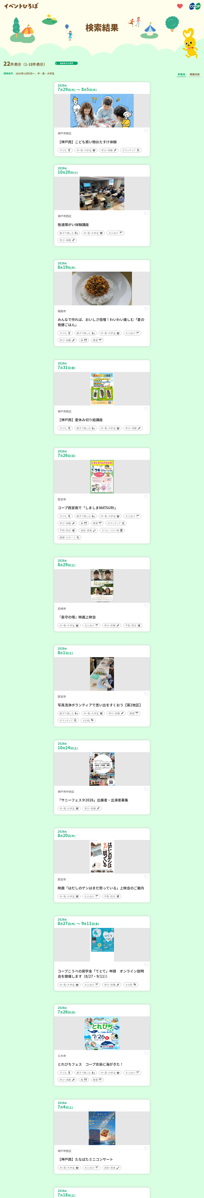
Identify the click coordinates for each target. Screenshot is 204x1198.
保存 (92, 134)
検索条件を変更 (75, 63)
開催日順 (194, 74)
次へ (110, 1093)
